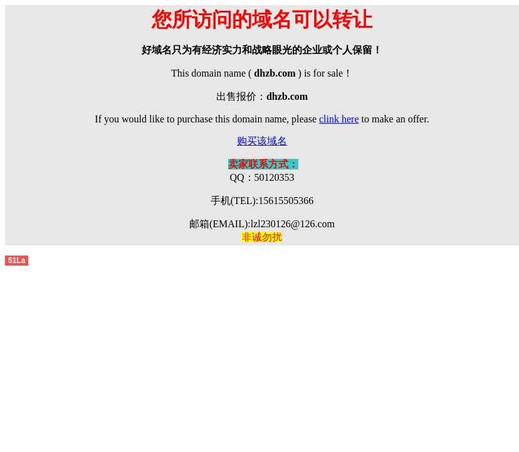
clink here (339, 119)
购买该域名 (262, 141)
